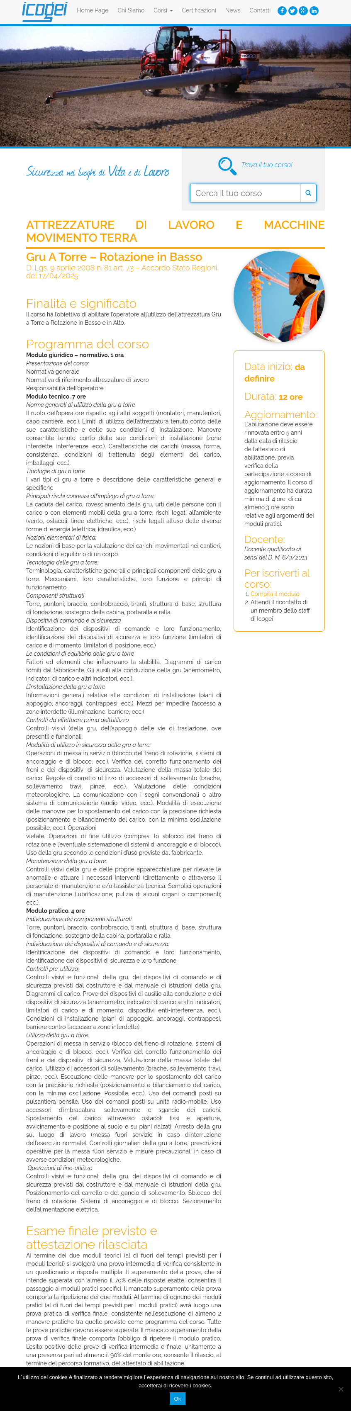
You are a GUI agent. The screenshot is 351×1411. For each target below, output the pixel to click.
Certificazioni (199, 10)
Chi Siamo (131, 10)
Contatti (260, 10)
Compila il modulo (275, 594)
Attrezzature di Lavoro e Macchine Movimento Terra (175, 231)
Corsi (163, 10)
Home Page (92, 10)
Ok (177, 1399)
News (233, 10)
